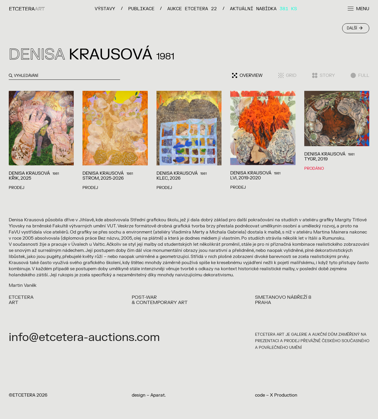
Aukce (192, 8)
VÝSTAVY (105, 8)
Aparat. (158, 395)
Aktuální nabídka (263, 8)
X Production (283, 395)
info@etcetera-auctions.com (84, 337)
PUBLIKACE (141, 8)
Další (355, 28)
